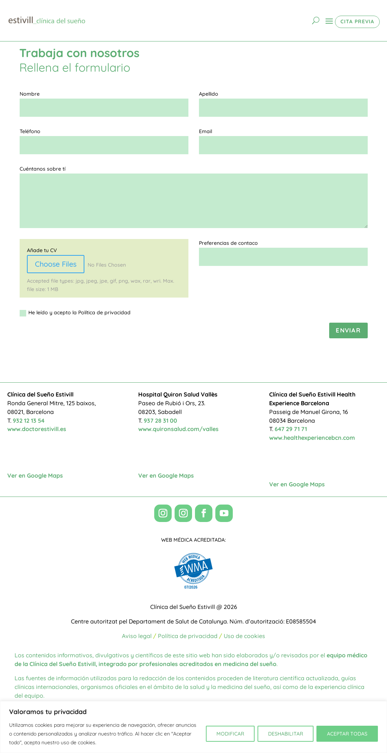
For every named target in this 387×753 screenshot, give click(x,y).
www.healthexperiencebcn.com (312, 437)
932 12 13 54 (28, 420)
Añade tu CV (42, 250)
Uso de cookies (244, 636)
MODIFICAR (230, 733)
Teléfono (30, 131)
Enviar (348, 330)
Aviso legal (137, 636)
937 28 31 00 (160, 420)
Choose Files (55, 263)
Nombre (30, 94)
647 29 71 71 (291, 429)
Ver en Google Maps (35, 475)
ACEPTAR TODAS (347, 733)
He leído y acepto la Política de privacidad (75, 312)
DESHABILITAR (285, 733)
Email (205, 131)
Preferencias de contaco (228, 243)
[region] (193, 727)
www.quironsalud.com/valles (178, 429)
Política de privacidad (188, 636)
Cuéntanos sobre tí (42, 169)
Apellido (208, 94)
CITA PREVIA (357, 21)
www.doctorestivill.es (36, 429)
